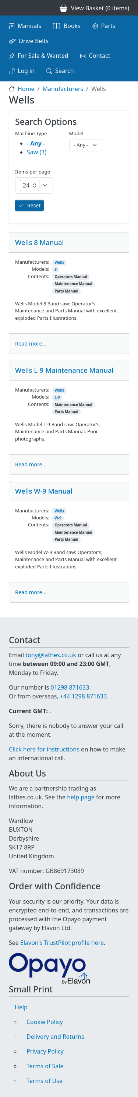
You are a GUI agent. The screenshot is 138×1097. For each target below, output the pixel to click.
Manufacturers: (32, 262)
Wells (59, 262)
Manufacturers (62, 89)
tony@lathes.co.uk (50, 655)
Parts (108, 26)
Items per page (32, 171)
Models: (40, 269)
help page (81, 797)
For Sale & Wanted (43, 56)
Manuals (29, 26)
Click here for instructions (44, 749)
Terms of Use (44, 1081)
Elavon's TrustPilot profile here (62, 943)
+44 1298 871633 (83, 696)
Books (72, 26)
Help (21, 1007)
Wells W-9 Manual (43, 490)
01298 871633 (69, 687)
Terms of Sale (44, 1066)
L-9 (57, 397)
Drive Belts (34, 41)
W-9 (57, 518)
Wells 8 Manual (39, 242)
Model (76, 133)
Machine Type (31, 133)
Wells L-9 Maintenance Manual (64, 370)
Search (64, 71)
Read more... (30, 343)
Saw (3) (36, 152)
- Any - (36, 143)
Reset (33, 205)
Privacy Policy (45, 1051)
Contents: (38, 276)
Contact (99, 56)
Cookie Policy (44, 1022)
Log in (26, 71)
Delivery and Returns (55, 1037)
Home (26, 89)
